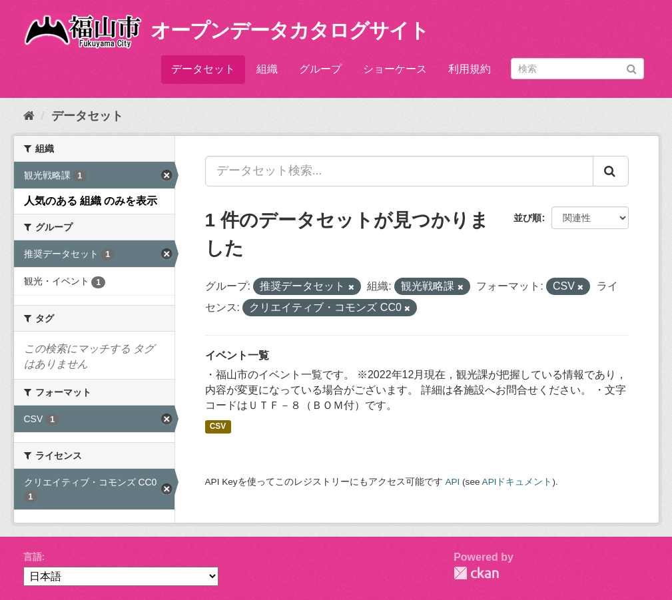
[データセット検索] (577, 68)
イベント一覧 (237, 355)
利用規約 (469, 69)
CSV (218, 427)
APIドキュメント (517, 482)
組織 (267, 69)
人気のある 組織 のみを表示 (91, 200)
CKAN (476, 573)
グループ (320, 69)
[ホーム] (29, 116)
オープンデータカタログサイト (290, 30)
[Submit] (631, 67)
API (452, 482)
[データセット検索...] (399, 171)
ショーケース (395, 69)
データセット (203, 69)
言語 (32, 556)
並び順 (527, 217)
